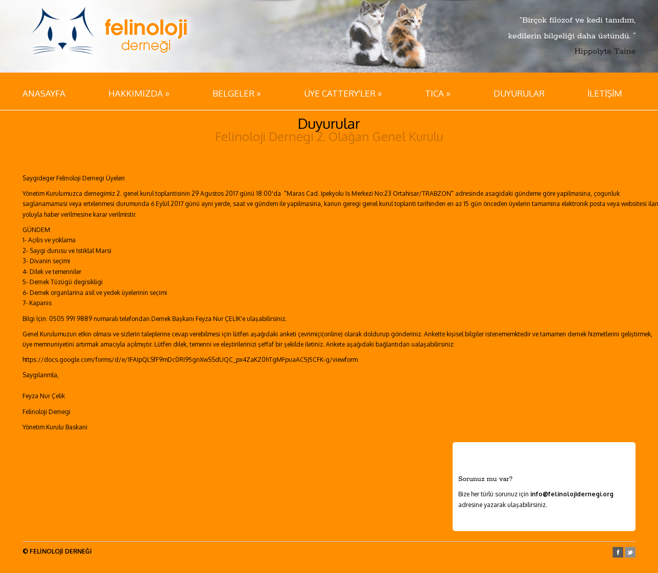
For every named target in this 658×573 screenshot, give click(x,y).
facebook (618, 552)
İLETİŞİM (605, 93)
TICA (438, 93)
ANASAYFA (43, 93)
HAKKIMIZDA (139, 93)
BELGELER (237, 93)
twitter (630, 552)
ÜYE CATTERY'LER (343, 93)
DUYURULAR (519, 93)
